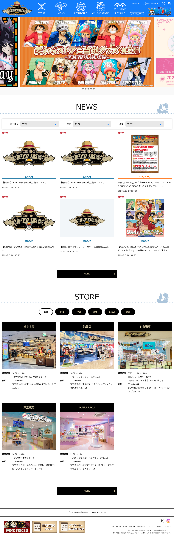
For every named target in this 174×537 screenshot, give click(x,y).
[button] (80, 89)
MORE (87, 274)
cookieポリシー (99, 512)
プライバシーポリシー (78, 512)
